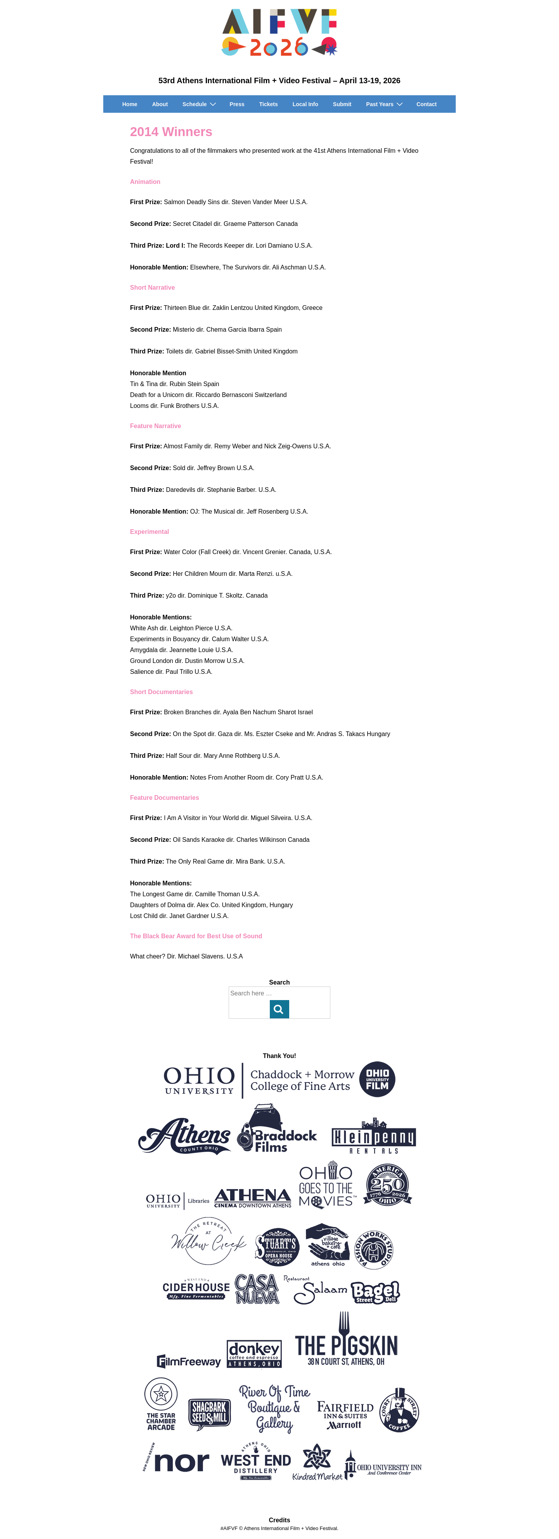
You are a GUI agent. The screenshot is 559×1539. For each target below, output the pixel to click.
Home (129, 104)
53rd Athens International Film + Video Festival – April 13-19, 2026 (279, 80)
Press (237, 104)
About (160, 104)
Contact (427, 104)
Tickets (268, 104)
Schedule (200, 104)
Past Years (385, 104)
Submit (342, 104)
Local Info (305, 104)
